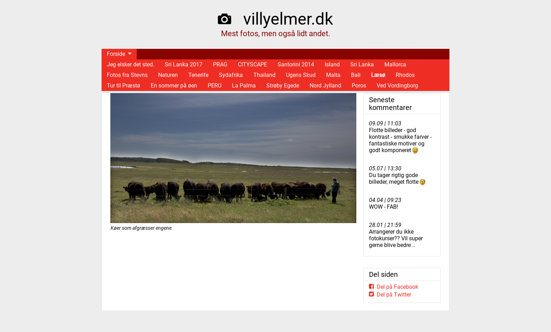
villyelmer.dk (288, 18)
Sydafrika (231, 75)
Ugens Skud (301, 75)
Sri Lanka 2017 (183, 64)
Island (332, 64)
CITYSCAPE (252, 64)
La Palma (244, 85)
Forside (116, 54)
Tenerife (198, 75)
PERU (214, 85)
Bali (356, 75)
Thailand (264, 75)
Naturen (168, 75)
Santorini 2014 (296, 64)
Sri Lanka (362, 64)
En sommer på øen (174, 85)
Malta (333, 75)
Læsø (378, 75)
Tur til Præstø (123, 85)
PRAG (220, 64)
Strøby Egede (282, 85)
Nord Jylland (325, 85)
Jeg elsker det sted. (130, 64)
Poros (359, 85)
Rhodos (405, 75)
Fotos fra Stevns (127, 75)
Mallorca (395, 64)
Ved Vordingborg (397, 85)
